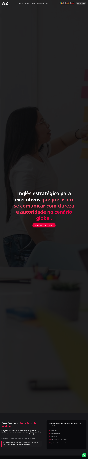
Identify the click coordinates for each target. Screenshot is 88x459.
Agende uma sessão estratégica (44, 225)
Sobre (47, 3)
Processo (33, 3)
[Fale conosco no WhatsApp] (84, 455)
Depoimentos (40, 3)
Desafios (21, 3)
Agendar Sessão (81, 3)
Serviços (27, 3)
